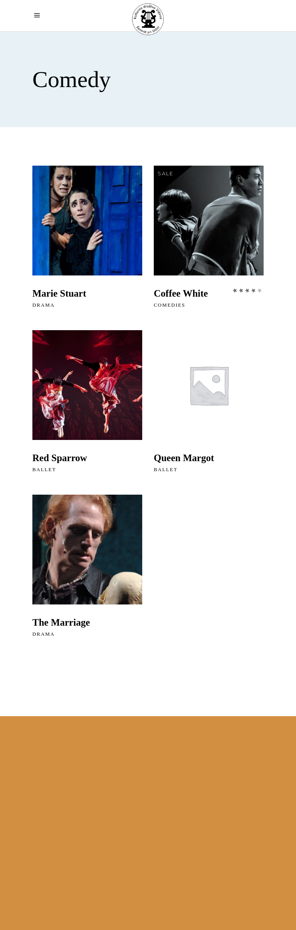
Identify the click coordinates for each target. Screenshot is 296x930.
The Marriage (61, 622)
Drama (43, 305)
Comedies (169, 305)
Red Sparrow (59, 458)
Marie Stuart (59, 293)
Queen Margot (184, 458)
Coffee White (181, 293)
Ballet (44, 469)
